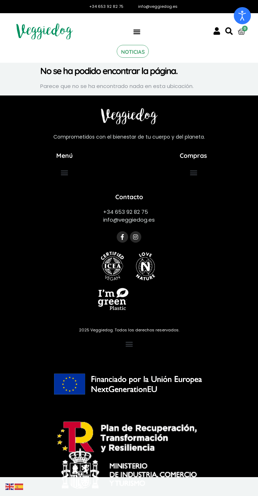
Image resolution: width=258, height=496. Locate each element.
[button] (136, 31)
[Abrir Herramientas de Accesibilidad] (242, 15)
